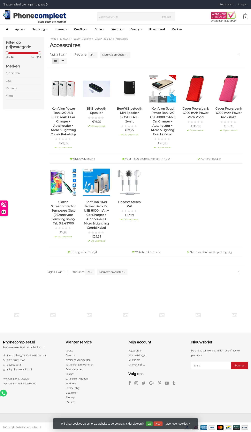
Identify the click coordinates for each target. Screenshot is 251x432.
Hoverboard (157, 29)
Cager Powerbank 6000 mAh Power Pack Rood (195, 113)
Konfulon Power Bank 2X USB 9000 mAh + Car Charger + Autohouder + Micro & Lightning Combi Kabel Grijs (63, 121)
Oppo (100, 29)
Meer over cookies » (177, 423)
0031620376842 (16, 360)
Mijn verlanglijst (136, 364)
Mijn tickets (134, 360)
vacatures (71, 383)
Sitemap (70, 397)
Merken (177, 29)
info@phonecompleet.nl (19, 369)
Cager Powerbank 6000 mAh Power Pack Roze (228, 113)
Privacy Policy (73, 388)
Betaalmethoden (74, 369)
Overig (136, 29)
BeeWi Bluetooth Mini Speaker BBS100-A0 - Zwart (129, 115)
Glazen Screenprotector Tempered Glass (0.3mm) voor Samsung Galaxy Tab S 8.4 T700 (63, 212)
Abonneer (240, 365)
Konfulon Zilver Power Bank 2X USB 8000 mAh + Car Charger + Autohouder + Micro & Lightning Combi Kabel (96, 215)
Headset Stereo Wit (129, 204)
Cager (9, 80)
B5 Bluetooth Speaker (96, 111)
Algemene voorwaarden (78, 360)
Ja (149, 423)
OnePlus (81, 29)
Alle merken (13, 73)
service (69, 350)
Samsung (40, 29)
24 (92, 54)
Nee (158, 423)
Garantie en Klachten (77, 378)
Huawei (61, 29)
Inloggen (243, 4)
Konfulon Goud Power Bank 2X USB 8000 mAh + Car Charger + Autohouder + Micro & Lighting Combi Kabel (162, 121)
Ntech (9, 96)
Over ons (70, 355)
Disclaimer (71, 392)
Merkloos (11, 88)
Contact (69, 374)
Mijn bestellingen (137, 355)
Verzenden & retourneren (79, 364)
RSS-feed (70, 402)
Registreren (226, 4)
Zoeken (167, 16)
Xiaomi (117, 29)
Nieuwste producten (115, 54)
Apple (20, 29)
